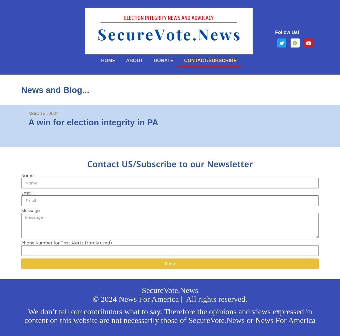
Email (26, 193)
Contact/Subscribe (210, 60)
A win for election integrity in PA (93, 122)
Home (108, 60)
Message (30, 211)
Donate (164, 60)
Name (27, 176)
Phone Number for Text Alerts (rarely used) (66, 243)
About (134, 60)
